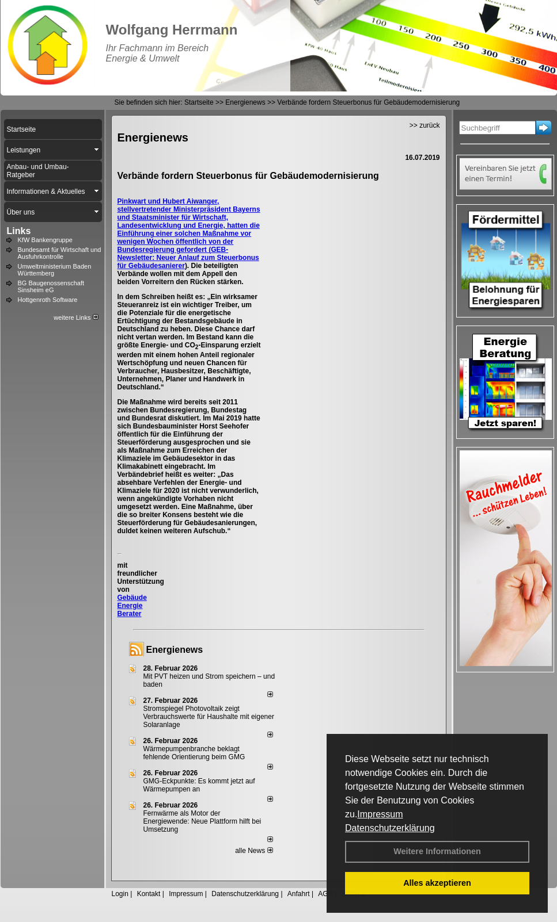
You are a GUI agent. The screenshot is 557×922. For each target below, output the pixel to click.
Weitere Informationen (437, 851)
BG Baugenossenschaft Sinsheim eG (51, 286)
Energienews (174, 650)
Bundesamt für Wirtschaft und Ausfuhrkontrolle (59, 253)
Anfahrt (298, 894)
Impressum (380, 814)
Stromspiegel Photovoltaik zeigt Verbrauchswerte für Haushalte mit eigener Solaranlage (208, 717)
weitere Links (76, 317)
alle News (253, 851)
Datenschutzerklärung (390, 828)
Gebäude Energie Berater (132, 606)
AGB (325, 894)
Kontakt (149, 894)
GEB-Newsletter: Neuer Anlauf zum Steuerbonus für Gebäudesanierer (188, 258)
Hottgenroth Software (48, 299)
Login (120, 894)
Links (19, 231)
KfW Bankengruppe (45, 239)
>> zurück (425, 125)
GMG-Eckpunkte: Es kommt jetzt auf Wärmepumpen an (199, 785)
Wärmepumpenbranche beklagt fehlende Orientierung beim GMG (194, 753)
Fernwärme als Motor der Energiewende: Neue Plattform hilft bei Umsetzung (202, 821)
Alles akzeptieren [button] (437, 882)
